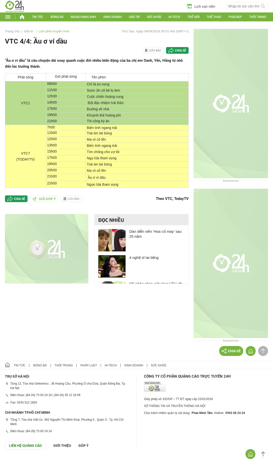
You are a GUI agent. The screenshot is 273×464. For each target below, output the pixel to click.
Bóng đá (57, 17)
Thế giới (194, 17)
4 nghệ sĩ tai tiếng (144, 257)
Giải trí (134, 17)
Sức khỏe (154, 17)
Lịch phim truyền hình (53, 31)
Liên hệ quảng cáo (25, 446)
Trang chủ (12, 31)
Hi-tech (174, 17)
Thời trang (257, 17)
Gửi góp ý (44, 199)
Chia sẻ (180, 50)
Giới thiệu (62, 446)
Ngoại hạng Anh (83, 17)
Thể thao (214, 17)
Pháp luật (88, 365)
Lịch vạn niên (201, 6)
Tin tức (37, 17)
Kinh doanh (112, 17)
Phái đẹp (235, 17)
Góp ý (83, 446)
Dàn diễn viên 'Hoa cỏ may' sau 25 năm (155, 233)
